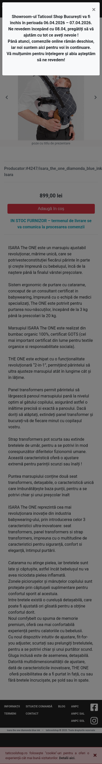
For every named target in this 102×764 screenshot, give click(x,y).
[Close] (94, 9)
